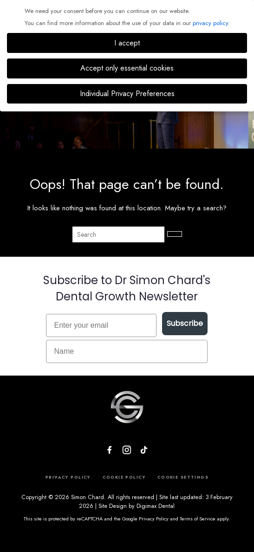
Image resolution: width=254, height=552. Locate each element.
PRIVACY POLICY (68, 477)
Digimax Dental (156, 506)
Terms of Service (197, 518)
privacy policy (210, 23)
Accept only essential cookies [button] (127, 68)
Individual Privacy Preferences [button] (127, 93)
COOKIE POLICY (124, 477)
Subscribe (185, 323)
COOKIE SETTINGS (182, 477)
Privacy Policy (154, 518)
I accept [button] (127, 43)
